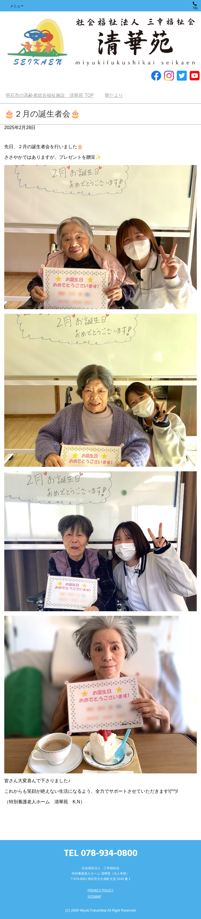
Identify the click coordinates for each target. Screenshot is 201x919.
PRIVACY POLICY (101, 890)
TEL (195, 5)
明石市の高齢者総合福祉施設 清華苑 (100, 42)
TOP (50, 95)
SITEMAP (94, 896)
